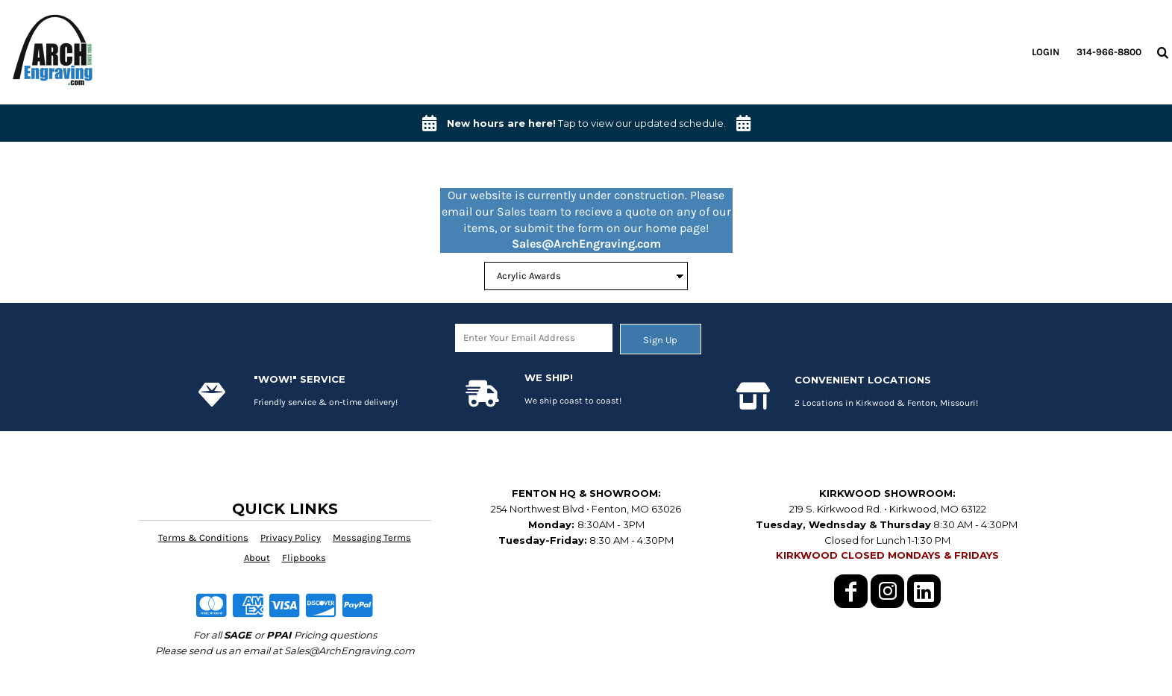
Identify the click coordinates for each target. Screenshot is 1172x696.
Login (1045, 51)
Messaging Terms (372, 537)
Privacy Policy (290, 537)
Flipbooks (304, 557)
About (257, 557)
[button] (1162, 52)
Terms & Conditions (203, 537)
